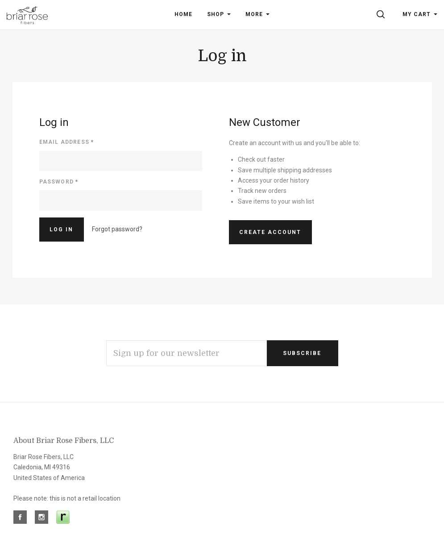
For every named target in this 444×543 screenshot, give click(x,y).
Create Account (270, 232)
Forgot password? (117, 229)
